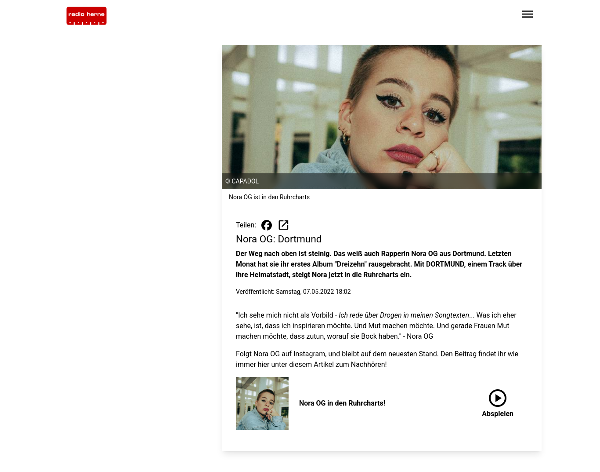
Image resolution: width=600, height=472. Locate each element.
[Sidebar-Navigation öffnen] (527, 15)
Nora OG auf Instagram (289, 354)
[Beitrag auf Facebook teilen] (266, 225)
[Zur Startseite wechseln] (86, 16)
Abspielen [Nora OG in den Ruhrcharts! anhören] (497, 401)
